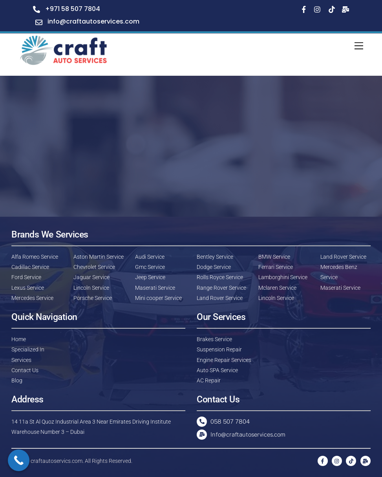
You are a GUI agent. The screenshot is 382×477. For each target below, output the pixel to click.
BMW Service (274, 257)
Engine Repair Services (224, 360)
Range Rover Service (221, 288)
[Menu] (359, 46)
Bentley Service (215, 257)
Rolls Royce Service (220, 277)
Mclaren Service (277, 288)
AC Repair (209, 380)
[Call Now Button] (18, 460)
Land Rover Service (220, 298)
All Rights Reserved (108, 461)
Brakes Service (214, 339)
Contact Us (24, 370)
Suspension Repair (219, 349)
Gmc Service (150, 267)
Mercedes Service (32, 298)
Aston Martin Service (98, 257)
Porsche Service (92, 298)
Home (18, 339)
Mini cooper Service (158, 298)
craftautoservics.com (56, 461)
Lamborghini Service (282, 277)
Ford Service (26, 277)
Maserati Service (155, 288)
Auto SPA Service (217, 370)
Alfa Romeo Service (34, 257)
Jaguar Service (91, 277)
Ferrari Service (275, 267)
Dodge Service (214, 267)
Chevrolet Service (94, 267)
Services (21, 360)
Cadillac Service (30, 267)
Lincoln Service (91, 288)
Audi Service (149, 257)
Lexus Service (27, 288)
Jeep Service (150, 277)
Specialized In (27, 349)
